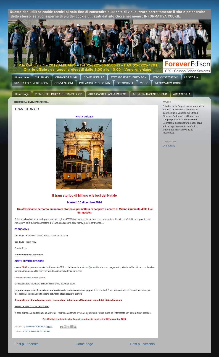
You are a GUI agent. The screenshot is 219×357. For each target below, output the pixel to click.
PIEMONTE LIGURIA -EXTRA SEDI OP (58, 94)
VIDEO (144, 82)
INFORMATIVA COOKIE (169, 82)
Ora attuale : (169, 145)
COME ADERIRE (94, 77)
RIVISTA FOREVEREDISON (31, 82)
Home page (22, 77)
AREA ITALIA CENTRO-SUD (150, 94)
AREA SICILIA (181, 94)
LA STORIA (191, 77)
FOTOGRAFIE (125, 82)
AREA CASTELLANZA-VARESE (107, 94)
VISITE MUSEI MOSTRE (36, 331)
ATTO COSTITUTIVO (165, 77)
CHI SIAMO (42, 77)
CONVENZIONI (63, 82)
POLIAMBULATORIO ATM (94, 82)
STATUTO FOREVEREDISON (128, 77)
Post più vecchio (142, 344)
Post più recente (26, 344)
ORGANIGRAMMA (66, 77)
